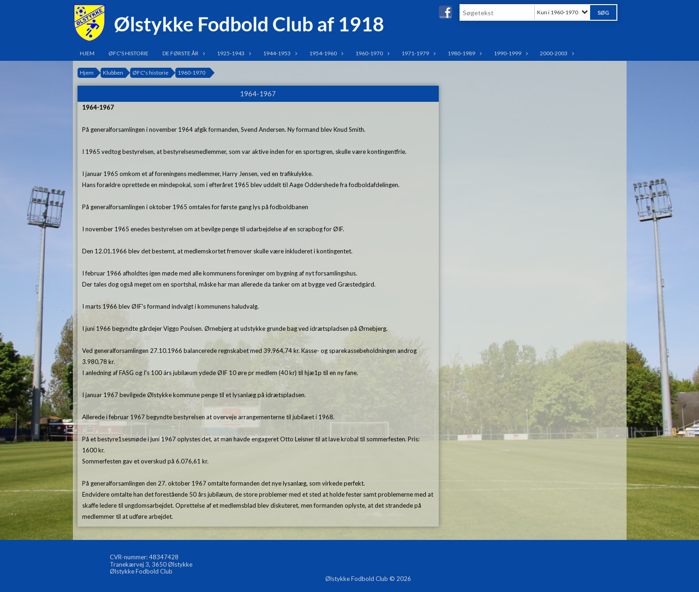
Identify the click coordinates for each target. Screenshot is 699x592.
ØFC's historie (128, 53)
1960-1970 (371, 53)
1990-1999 (510, 53)
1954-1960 (325, 53)
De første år (182, 53)
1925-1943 (233, 53)
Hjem (87, 53)
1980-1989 (464, 53)
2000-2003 (556, 53)
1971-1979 (417, 53)
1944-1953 (279, 53)
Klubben (113, 72)
